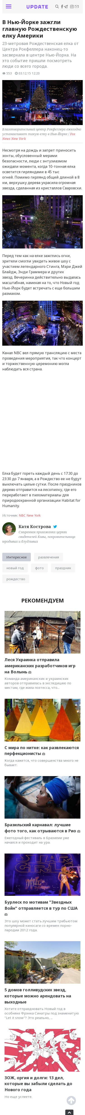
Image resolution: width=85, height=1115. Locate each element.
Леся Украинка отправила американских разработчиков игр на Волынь (40, 665)
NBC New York (30, 515)
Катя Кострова (35, 526)
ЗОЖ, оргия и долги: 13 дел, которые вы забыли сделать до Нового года (38, 1083)
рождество (15, 579)
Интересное (16, 557)
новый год (15, 568)
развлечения (48, 557)
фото (39, 568)
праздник (63, 568)
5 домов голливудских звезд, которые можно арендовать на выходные (38, 995)
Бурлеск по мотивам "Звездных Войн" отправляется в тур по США (41, 907)
